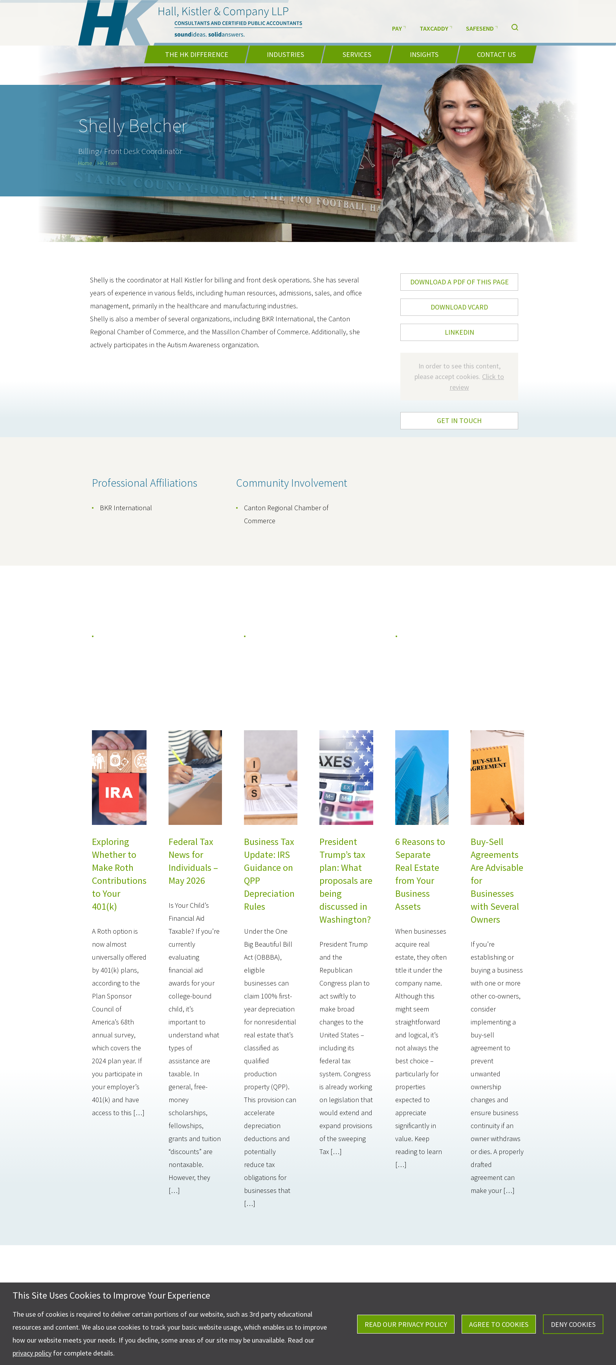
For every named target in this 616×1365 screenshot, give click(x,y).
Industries (285, 54)
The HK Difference (196, 54)
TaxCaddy (436, 27)
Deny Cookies (573, 1324)
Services (357, 54)
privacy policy (32, 1353)
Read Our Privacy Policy (406, 1324)
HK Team (107, 163)
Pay (399, 27)
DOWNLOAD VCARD (459, 306)
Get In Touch (459, 420)
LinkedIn (459, 332)
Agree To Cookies (498, 1324)
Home (85, 163)
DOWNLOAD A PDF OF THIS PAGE (459, 281)
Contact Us (496, 54)
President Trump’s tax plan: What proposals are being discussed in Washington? (345, 880)
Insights (424, 54)
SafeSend (482, 27)
